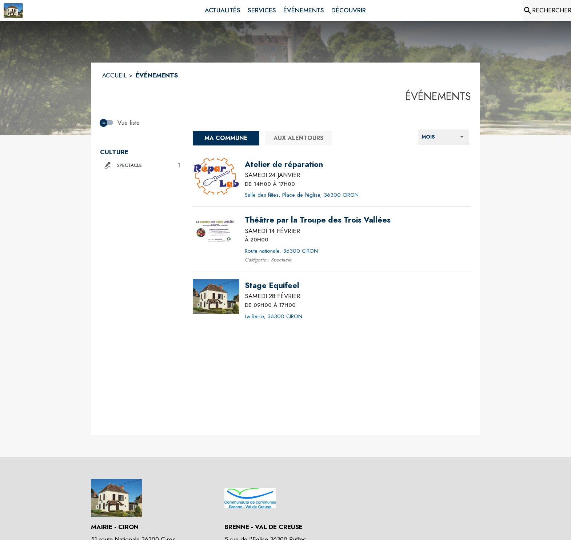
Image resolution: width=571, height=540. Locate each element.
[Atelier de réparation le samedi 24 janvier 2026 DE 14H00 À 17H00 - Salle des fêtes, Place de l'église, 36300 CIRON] (284, 164)
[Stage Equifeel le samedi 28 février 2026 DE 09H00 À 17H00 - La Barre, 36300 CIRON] (272, 285)
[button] (141, 165)
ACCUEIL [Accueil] (114, 75)
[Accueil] (13, 10)
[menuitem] (222, 10)
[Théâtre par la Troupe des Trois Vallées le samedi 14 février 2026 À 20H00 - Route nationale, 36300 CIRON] (318, 220)
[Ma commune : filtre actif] (226, 138)
